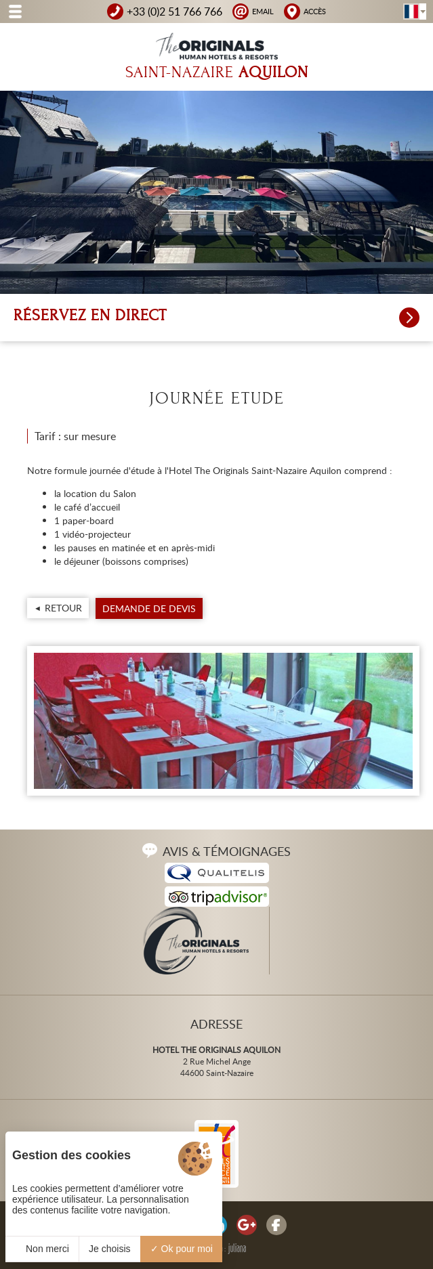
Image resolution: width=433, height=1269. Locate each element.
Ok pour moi (181, 1248)
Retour (63, 607)
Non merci (42, 1248)
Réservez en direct (216, 317)
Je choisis (109, 1248)
